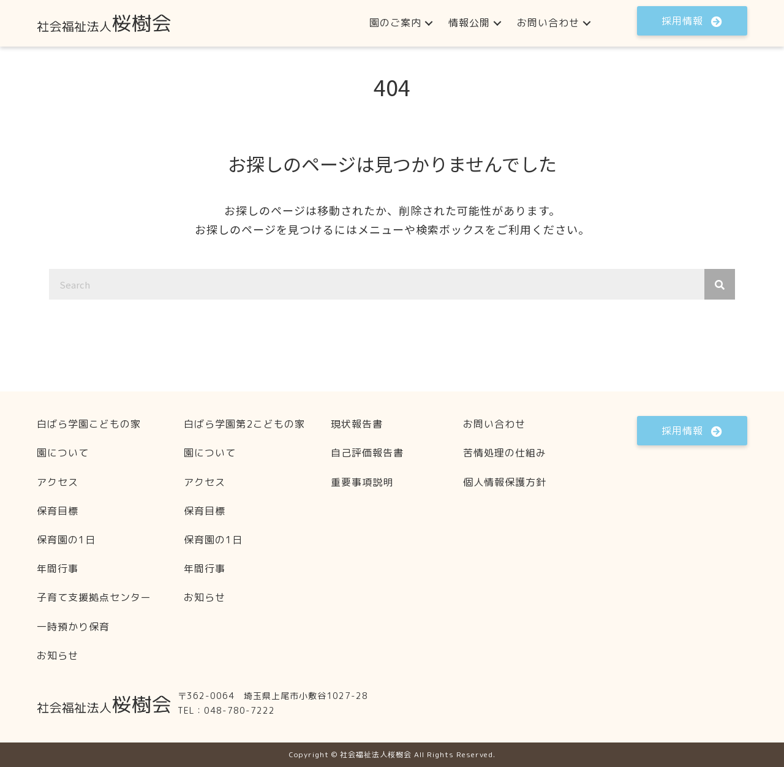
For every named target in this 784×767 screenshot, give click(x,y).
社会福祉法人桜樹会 (376, 754)
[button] (428, 23)
